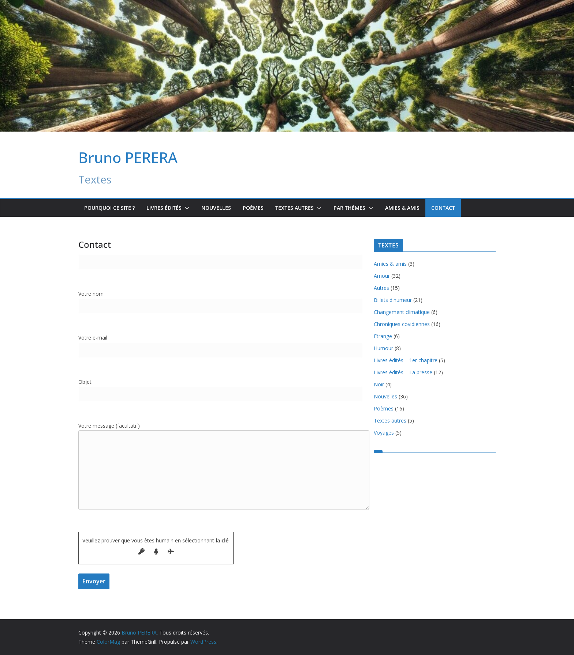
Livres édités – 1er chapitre (405, 360)
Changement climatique (402, 311)
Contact (443, 207)
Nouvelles (216, 207)
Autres (381, 287)
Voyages (384, 432)
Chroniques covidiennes (402, 324)
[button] (186, 208)
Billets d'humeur (393, 299)
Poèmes (253, 207)
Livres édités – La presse (403, 372)
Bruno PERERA (128, 157)
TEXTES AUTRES (294, 207)
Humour (383, 348)
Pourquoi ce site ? (109, 207)
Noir (379, 384)
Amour (382, 275)
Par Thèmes (349, 207)
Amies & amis (402, 207)
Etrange (383, 336)
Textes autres (390, 420)
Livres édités (164, 207)
